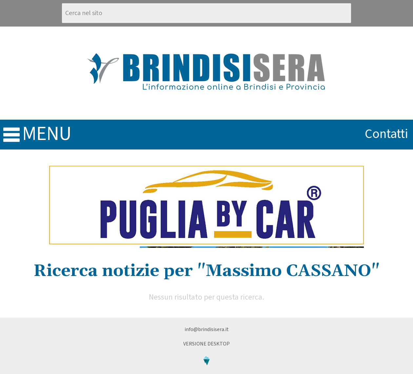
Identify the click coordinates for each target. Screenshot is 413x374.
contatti (386, 134)
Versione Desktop (206, 343)
